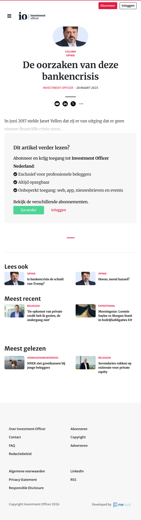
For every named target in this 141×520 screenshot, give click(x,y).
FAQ (12, 446)
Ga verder (29, 210)
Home (19, 13)
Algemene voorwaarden (27, 471)
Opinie (70, 55)
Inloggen (128, 6)
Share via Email (57, 103)
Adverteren (79, 446)
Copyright (78, 437)
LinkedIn (77, 471)
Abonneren (78, 429)
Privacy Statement (23, 480)
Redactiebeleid (20, 454)
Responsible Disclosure (26, 488)
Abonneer (108, 6)
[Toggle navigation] (9, 16)
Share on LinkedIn (65, 103)
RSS (73, 480)
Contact (15, 437)
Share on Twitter (73, 103)
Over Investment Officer (27, 429)
